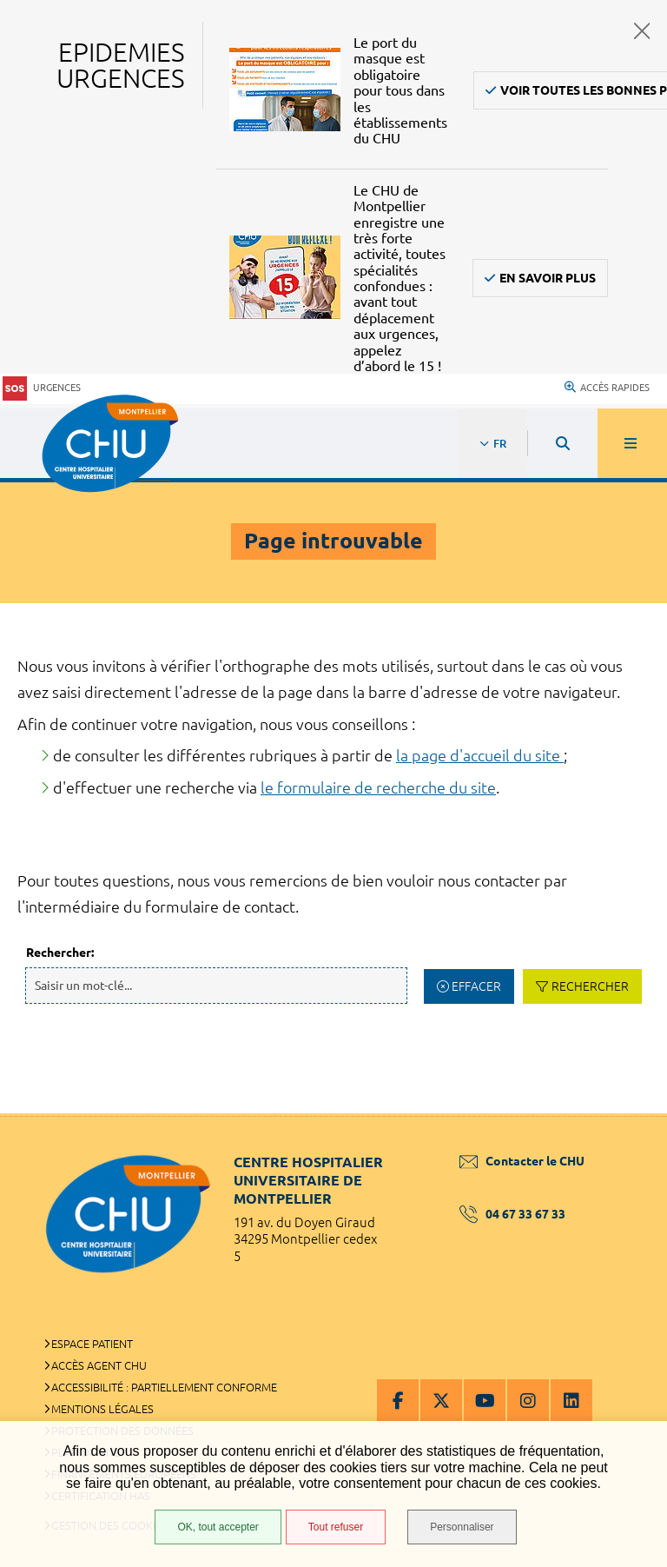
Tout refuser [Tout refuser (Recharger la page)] (335, 1527)
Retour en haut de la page (624, 1113)
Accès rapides (607, 387)
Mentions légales (102, 1409)
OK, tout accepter (217, 1527)
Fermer (642, 31)
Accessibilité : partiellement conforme (164, 1387)
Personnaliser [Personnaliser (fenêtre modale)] (461, 1527)
